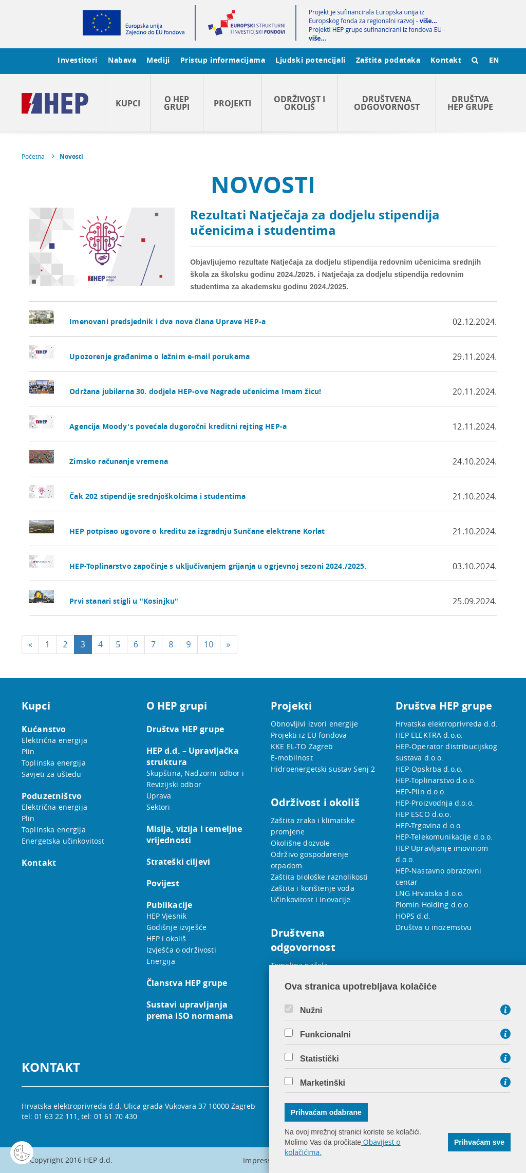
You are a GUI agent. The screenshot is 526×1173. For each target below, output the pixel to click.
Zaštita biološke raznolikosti (319, 877)
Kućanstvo (44, 729)
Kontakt (445, 60)
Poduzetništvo (52, 796)
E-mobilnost (292, 757)
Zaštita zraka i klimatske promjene (313, 825)
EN (494, 60)
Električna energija (54, 740)
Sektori (158, 807)
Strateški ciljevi (178, 861)
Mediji (158, 60)
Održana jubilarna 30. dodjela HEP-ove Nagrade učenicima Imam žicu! (195, 391)
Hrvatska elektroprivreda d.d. (447, 724)
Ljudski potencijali (310, 60)
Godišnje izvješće (176, 927)
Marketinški (322, 1083)
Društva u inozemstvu (434, 927)
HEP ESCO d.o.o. (424, 814)
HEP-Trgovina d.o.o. (429, 825)
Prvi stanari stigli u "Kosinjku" (123, 601)
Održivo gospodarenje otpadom (309, 859)
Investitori (78, 60)
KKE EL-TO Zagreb (302, 746)
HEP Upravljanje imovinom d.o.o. (442, 853)
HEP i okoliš (166, 938)
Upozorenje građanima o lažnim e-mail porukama (159, 356)
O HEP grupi (177, 103)
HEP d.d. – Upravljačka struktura (192, 756)
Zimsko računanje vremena (118, 461)
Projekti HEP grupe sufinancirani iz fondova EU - (377, 34)
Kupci (128, 103)
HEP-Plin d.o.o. (421, 791)
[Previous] (30, 644)
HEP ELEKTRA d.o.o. (429, 735)
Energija (160, 961)
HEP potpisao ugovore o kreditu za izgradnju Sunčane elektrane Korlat (197, 531)
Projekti (232, 103)
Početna (33, 156)
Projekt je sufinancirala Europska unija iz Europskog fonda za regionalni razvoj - (373, 16)
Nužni (311, 1011)
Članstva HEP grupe (187, 983)
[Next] (228, 644)
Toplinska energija (54, 763)
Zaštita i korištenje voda (312, 888)
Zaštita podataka (388, 60)
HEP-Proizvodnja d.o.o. (435, 803)
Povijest (162, 883)
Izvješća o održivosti (181, 950)
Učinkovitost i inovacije (311, 899)
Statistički (319, 1059)
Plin (28, 751)
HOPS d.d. (413, 916)
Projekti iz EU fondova (309, 735)
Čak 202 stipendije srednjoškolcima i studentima (157, 496)
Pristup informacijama (223, 60)
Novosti (71, 156)
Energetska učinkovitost (63, 841)
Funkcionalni (325, 1035)
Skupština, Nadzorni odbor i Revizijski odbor (195, 778)
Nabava (122, 60)
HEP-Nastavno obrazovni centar (438, 876)
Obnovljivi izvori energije (314, 724)
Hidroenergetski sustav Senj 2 (323, 769)
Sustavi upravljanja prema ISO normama (190, 1010)
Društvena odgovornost (387, 103)
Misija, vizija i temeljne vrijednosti (194, 834)
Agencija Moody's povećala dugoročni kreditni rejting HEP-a (178, 426)
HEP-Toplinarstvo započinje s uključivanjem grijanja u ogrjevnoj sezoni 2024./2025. (217, 566)
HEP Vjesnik (166, 916)
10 (209, 644)
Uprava (159, 795)
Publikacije (169, 904)
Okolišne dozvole (300, 843)
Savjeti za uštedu (52, 774)
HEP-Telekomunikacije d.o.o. (444, 837)
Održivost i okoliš (299, 103)
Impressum (263, 1160)
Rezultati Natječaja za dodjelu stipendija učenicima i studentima (315, 222)
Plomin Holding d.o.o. (433, 904)
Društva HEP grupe (470, 103)
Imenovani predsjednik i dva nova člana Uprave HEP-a (167, 321)
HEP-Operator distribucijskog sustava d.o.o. (446, 751)
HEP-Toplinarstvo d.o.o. (436, 780)
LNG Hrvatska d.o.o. (430, 893)
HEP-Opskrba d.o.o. (429, 769)
